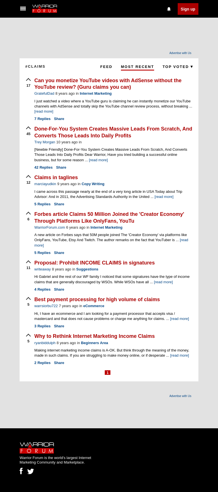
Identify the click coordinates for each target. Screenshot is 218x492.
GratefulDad (44, 93)
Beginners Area (94, 343)
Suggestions (87, 269)
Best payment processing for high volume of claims (97, 299)
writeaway (42, 269)
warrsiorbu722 (46, 306)
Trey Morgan (44, 142)
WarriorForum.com (49, 227)
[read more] (43, 111)
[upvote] (28, 83)
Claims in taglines (56, 177)
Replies (42, 119)
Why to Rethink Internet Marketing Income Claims (94, 336)
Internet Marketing (96, 93)
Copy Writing (92, 184)
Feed (106, 67)
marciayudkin (45, 184)
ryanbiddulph (44, 343)
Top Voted (178, 67)
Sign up (188, 9)
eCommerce (93, 306)
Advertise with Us (180, 53)
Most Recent (137, 67)
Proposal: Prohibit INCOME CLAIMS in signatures (94, 263)
